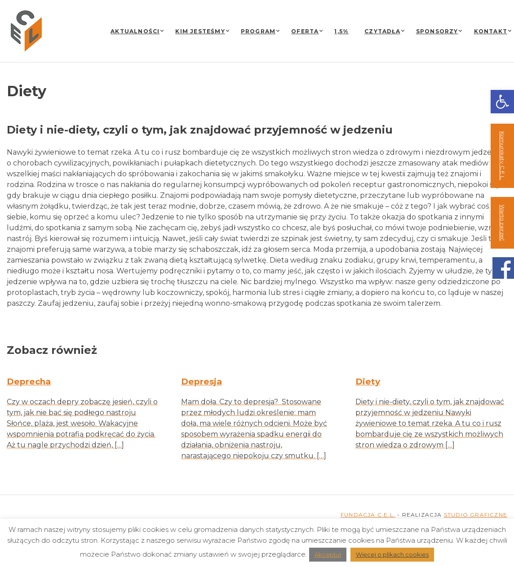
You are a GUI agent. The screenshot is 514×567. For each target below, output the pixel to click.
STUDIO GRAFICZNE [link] (475, 514)
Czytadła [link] (382, 31)
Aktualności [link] (135, 31)
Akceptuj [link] (328, 554)
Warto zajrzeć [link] (502, 223)
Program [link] (258, 31)
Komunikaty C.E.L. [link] (502, 155)
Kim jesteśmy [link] (200, 31)
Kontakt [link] (490, 31)
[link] (502, 101)
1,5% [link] (341, 31)
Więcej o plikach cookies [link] (392, 554)
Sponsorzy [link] (437, 31)
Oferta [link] (305, 31)
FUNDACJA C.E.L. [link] (368, 514)
